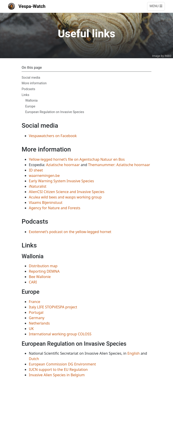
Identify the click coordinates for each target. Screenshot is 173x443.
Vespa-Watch (27, 6)
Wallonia (31, 100)
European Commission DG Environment (62, 364)
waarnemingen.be (44, 175)
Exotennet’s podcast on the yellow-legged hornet (70, 231)
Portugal (36, 312)
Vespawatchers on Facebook (53, 135)
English (133, 353)
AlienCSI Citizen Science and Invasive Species (67, 191)
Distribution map (43, 265)
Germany (36, 317)
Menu (156, 6)
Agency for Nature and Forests (54, 207)
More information (34, 83)
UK (31, 328)
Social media (31, 78)
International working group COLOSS (60, 334)
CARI (33, 282)
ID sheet (36, 170)
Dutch (34, 358)
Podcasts (28, 89)
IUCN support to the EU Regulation (58, 369)
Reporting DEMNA (44, 271)
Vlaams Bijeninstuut (45, 202)
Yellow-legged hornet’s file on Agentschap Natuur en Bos (77, 159)
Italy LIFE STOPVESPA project (53, 307)
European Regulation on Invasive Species (54, 112)
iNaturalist (37, 186)
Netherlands (39, 323)
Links (25, 95)
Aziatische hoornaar (63, 164)
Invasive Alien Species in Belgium (57, 374)
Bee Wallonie (40, 276)
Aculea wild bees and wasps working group (65, 197)
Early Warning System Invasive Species (61, 180)
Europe (30, 106)
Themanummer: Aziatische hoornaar (119, 164)
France (34, 301)
